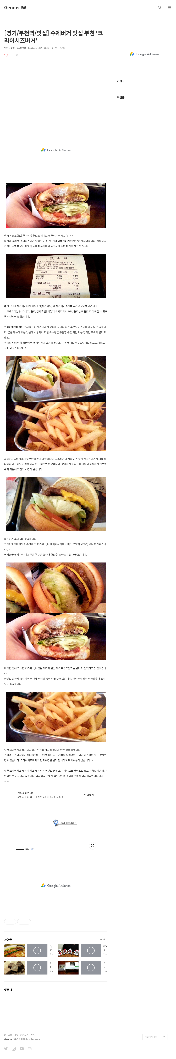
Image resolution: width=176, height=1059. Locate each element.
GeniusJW (15, 7)
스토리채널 (13, 1035)
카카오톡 (24, 1035)
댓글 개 (8, 990)
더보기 (103, 939)
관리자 (33, 1035)
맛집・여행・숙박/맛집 (15, 48)
